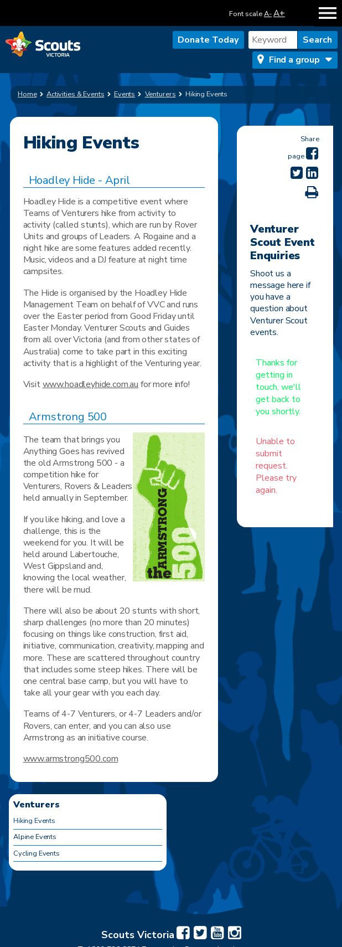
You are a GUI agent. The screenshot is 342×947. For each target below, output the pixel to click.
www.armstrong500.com (70, 759)
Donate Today (208, 40)
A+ (279, 13)
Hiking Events (34, 821)
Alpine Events (34, 837)
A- (268, 14)
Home (27, 94)
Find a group (294, 60)
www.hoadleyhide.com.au (90, 384)
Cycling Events (36, 853)
